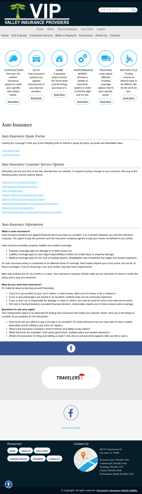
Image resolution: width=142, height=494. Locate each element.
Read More (13, 101)
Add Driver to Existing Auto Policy (19, 182)
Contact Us (54, 458)
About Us (26, 450)
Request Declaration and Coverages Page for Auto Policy (30, 203)
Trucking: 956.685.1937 (112, 466)
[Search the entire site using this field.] (115, 9)
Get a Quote (42, 450)
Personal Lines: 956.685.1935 (114, 459)
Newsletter (38, 458)
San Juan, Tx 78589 (109, 452)
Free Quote (87, 28)
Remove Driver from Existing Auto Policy (23, 195)
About (50, 28)
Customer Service (18, 458)
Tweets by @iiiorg (71, 427)
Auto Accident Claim (12, 190)
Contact (101, 28)
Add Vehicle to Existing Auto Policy (20, 186)
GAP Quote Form (10, 154)
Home (40, 28)
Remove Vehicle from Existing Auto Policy (23, 199)
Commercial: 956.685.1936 (113, 463)
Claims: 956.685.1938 (110, 470)
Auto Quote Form (11, 150)
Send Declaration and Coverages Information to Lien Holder (32, 212)
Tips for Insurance (67, 28)
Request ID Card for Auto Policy (18, 207)
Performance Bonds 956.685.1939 (116, 473)
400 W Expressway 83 (111, 449)
